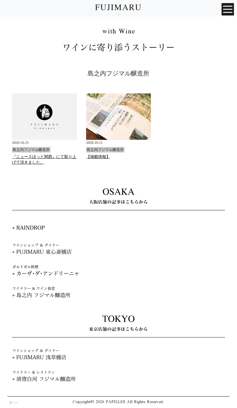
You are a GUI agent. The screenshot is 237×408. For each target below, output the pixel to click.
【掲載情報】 (98, 156)
